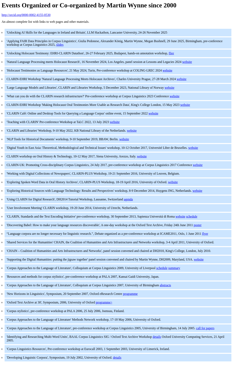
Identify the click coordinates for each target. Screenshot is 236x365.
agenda (128, 199)
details (157, 336)
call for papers (205, 328)
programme (130, 293)
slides (59, 44)
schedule (191, 216)
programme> (104, 302)
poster (198, 225)
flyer (205, 233)
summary (174, 268)
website (187, 62)
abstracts (165, 285)
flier (171, 53)
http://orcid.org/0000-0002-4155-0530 (26, 15)
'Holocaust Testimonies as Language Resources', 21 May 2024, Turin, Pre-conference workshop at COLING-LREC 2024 (85, 70)
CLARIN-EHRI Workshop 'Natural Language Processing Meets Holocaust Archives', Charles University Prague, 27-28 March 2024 (92, 79)
